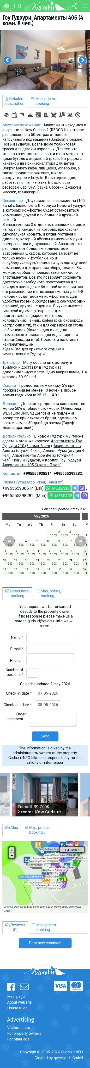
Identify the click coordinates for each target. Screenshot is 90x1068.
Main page (16, 996)
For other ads (18, 1039)
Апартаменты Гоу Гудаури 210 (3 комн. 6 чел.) (42, 443)
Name (17, 637)
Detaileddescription (14, 101)
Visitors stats (18, 1027)
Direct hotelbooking (17, 593)
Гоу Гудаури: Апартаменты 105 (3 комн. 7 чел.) (42, 462)
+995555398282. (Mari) (24, 495)
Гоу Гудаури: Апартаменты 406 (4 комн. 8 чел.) (42, 20)
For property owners (24, 1033)
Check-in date (19, 693)
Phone (16, 660)
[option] (45, 60)
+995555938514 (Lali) (23, 488)
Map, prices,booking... (43, 101)
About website (19, 1002)
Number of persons (14, 672)
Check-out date (18, 705)
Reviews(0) (15, 927)
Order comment (16, 716)
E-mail (16, 649)
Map (11, 827)
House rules (17, 1008)
